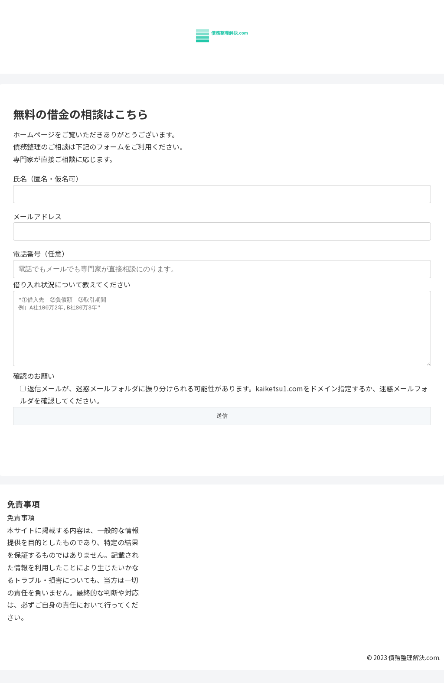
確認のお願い (222, 416)
